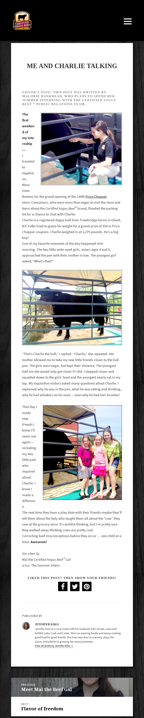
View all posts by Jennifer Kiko (52, 645)
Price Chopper (96, 196)
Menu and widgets (128, 26)
